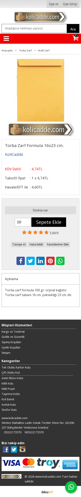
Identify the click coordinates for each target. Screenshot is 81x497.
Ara (73, 29)
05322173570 (12, 432)
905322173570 (34, 432)
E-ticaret (34, 491)
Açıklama (11, 279)
